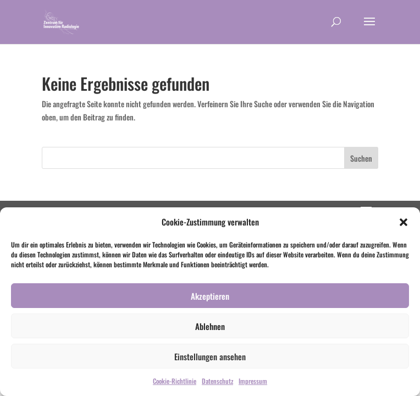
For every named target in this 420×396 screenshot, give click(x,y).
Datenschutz (217, 381)
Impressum (253, 381)
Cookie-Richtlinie (174, 381)
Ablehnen (210, 326)
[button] (403, 222)
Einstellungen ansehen (210, 356)
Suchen (361, 158)
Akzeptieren (210, 296)
